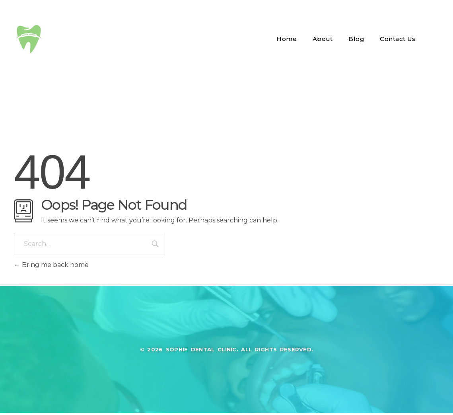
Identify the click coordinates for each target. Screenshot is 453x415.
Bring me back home (51, 265)
